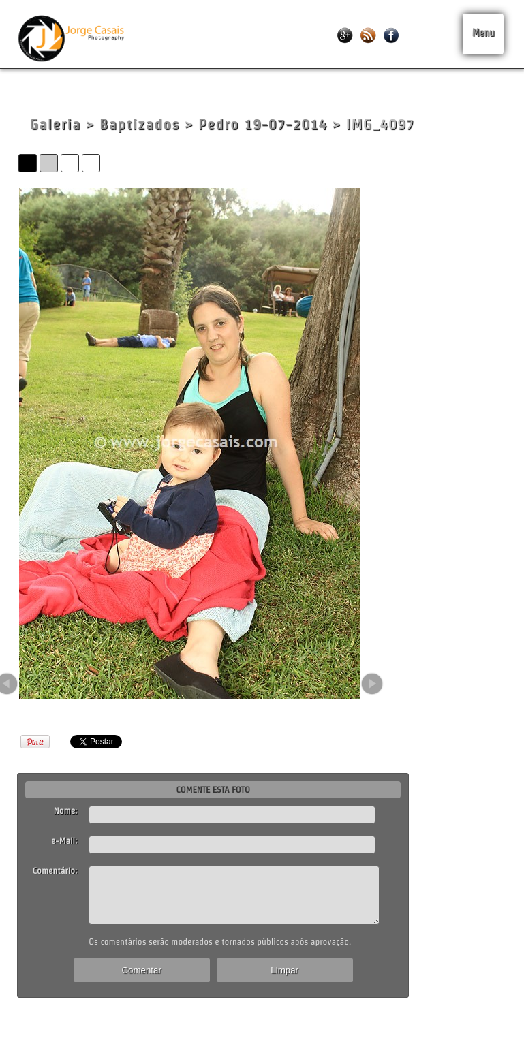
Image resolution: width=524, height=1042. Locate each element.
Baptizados (139, 124)
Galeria (54, 124)
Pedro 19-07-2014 (262, 124)
